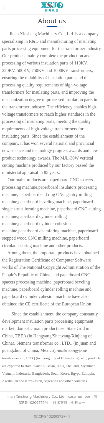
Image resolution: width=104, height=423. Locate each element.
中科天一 (78, 402)
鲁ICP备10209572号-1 (52, 416)
